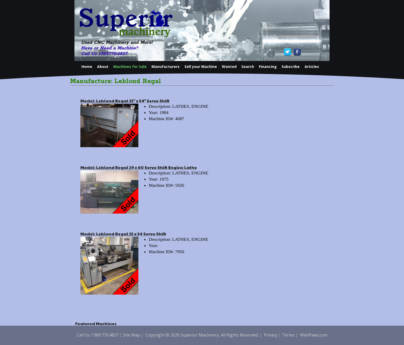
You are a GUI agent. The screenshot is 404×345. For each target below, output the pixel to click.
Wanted (229, 66)
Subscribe (291, 66)
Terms (288, 335)
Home (86, 66)
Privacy (270, 335)
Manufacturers (166, 66)
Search (247, 66)
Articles (312, 66)
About (102, 66)
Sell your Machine (200, 66)
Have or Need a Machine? (109, 48)
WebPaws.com (313, 335)
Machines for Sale (130, 66)
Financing (268, 66)
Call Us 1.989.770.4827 (104, 54)
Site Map (131, 335)
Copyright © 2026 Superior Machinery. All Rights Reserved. (201, 335)
